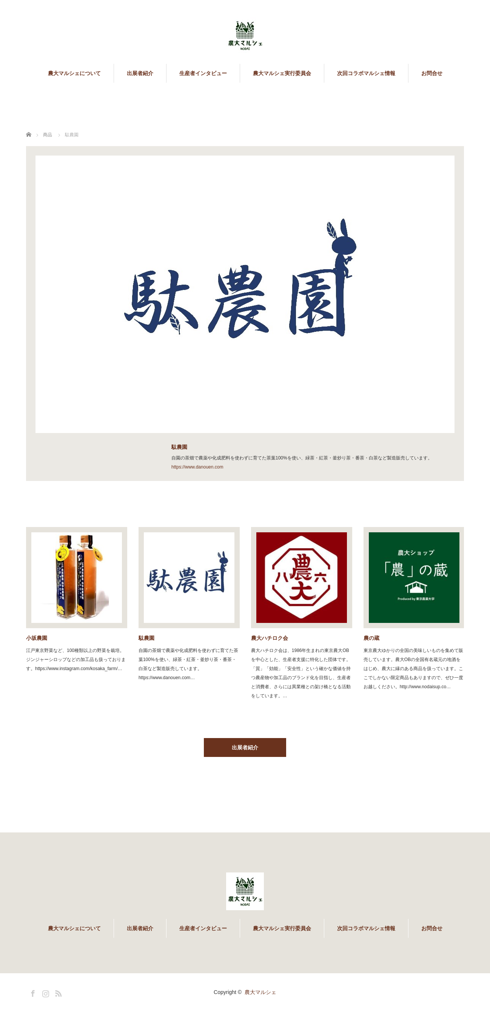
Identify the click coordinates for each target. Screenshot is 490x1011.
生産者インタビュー (203, 73)
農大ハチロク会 (269, 638)
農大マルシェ (260, 992)
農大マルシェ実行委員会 (282, 73)
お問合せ (431, 73)
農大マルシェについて (74, 73)
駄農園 (146, 638)
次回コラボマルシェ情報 (366, 73)
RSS (57, 992)
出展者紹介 (140, 73)
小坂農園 (36, 638)
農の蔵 (371, 638)
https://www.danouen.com (197, 467)
